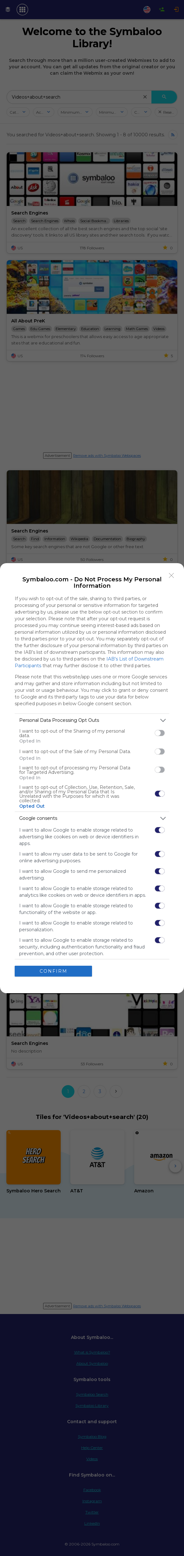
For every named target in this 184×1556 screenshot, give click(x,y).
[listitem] (92, 720)
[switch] (160, 733)
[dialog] (92, 778)
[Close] (171, 576)
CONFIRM (53, 971)
